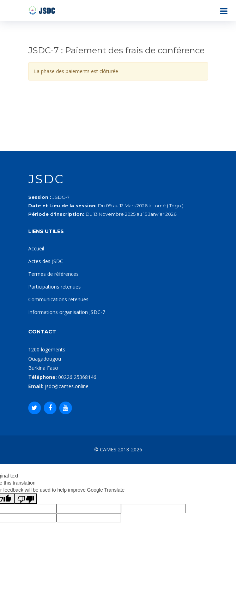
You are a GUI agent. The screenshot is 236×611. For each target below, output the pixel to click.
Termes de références (53, 274)
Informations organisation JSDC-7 (66, 312)
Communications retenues (58, 299)
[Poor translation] (25, 498)
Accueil (36, 248)
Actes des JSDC (45, 261)
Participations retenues (54, 286)
